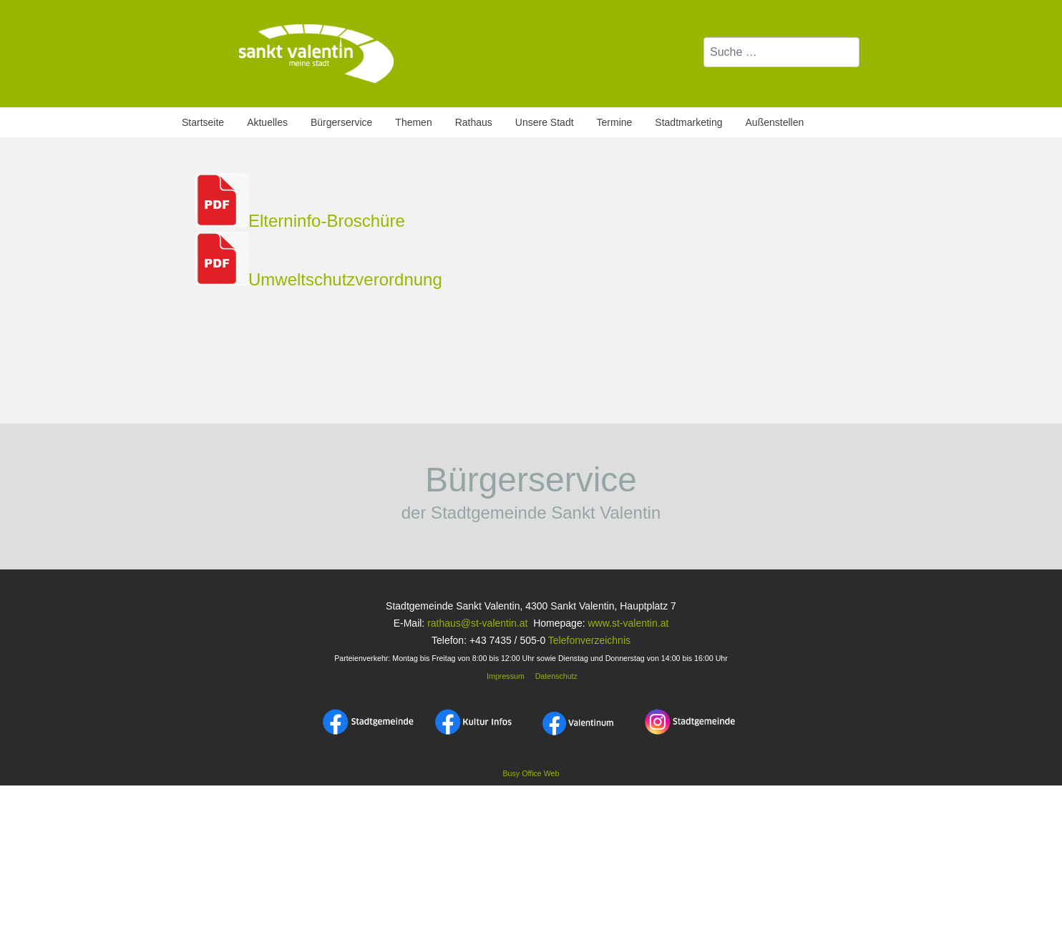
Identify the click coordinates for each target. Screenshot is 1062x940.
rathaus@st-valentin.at (475, 623)
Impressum (504, 676)
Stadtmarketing (688, 122)
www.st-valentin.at (628, 623)
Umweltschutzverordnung (345, 279)
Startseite (203, 122)
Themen (413, 122)
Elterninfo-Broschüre (326, 220)
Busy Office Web (531, 773)
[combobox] (781, 52)
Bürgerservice (341, 122)
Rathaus (473, 122)
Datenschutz (556, 676)
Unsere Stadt (544, 122)
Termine (615, 122)
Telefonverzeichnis (589, 640)
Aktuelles (267, 122)
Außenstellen (775, 122)
